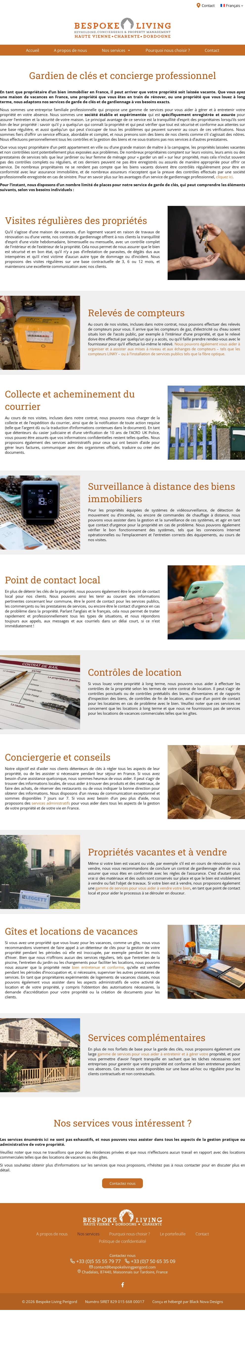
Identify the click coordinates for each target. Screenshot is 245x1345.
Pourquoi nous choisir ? (129, 1269)
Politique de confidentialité (122, 1276)
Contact (202, 1269)
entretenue (15, 995)
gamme (136, 1082)
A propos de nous (51, 1269)
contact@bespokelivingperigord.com (125, 1302)
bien (156, 990)
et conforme (38, 995)
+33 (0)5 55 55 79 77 (98, 1296)
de (146, 1082)
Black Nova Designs (206, 1336)
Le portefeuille (173, 1269)
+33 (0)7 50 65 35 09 (153, 1296)
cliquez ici (132, 195)
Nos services (88, 1269)
